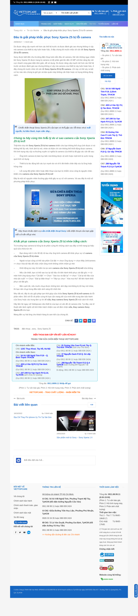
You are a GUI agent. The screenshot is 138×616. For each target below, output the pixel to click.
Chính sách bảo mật (22, 513)
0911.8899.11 (29, 2)
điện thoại (26, 329)
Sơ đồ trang (19, 517)
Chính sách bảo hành (23, 501)
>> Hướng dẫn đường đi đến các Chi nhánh (61, 535)
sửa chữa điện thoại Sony (53, 231)
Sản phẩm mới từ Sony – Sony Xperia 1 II (74, 438)
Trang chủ (18, 30)
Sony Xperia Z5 (44, 329)
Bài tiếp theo (87, 398)
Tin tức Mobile (33, 30)
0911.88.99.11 (114, 494)
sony (34, 329)
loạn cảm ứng (42, 131)
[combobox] (50, 13)
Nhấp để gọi (65, 383)
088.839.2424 (118, 15)
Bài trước (21, 398)
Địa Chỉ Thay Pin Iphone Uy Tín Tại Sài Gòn (33, 417)
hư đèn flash (29, 131)
